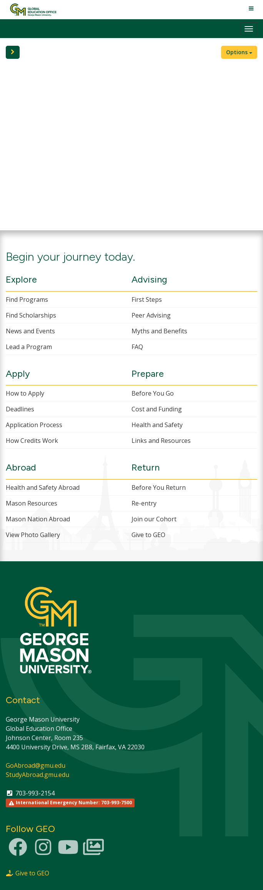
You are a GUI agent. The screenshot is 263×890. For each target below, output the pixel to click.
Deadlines (20, 409)
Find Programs (27, 299)
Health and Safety (157, 425)
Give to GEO (148, 535)
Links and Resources (161, 440)
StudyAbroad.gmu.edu (37, 774)
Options (239, 52)
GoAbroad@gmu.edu (35, 765)
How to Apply (25, 393)
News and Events (30, 331)
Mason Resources (31, 503)
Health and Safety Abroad (43, 487)
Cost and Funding (157, 409)
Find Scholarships (31, 315)
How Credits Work (32, 440)
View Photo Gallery (33, 535)
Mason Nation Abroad (38, 519)
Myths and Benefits (159, 331)
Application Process (34, 425)
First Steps (147, 299)
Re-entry (144, 503)
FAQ (137, 347)
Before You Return (159, 487)
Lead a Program (29, 347)
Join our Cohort (154, 519)
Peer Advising (151, 315)
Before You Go (153, 393)
